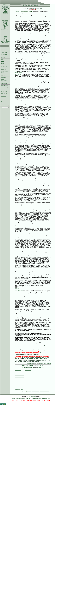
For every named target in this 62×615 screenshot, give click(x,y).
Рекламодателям (4, 101)
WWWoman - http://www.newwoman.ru (30, 5)
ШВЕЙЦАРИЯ (5, 24)
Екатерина (17, 11)
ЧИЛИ (5, 31)
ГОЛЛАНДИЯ (5, 14)
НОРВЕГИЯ (5, 11)
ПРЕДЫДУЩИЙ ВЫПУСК (27, 367)
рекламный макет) (46, 398)
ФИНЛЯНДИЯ (5, 12)
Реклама (13, 398)
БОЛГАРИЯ (5, 39)
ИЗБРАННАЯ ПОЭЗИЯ (4, 85)
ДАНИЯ (5, 10)
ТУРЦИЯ (5, 36)
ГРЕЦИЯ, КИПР (5, 20)
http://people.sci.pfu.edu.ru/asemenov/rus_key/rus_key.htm (35, 358)
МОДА (2, 59)
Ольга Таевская (30, 363)
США (5, 28)
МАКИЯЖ (2, 63)
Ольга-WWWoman (19, 74)
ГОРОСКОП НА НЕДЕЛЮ (4, 69)
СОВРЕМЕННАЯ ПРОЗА (4, 83)
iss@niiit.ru (17, 288)
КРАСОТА (2, 61)
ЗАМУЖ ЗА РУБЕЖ (4, 52)
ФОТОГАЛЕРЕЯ (3, 77)
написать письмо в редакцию (26, 343)
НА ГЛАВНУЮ (5, 4)
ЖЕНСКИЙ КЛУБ (4, 48)
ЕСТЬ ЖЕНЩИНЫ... (4, 75)
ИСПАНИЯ (5, 16)
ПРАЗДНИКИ (3, 57)
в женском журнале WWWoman (23, 398)
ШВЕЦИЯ (5, 9)
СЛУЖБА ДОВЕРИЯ (4, 54)
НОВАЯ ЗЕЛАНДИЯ (5, 35)
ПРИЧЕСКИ (3, 62)
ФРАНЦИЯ (5, 19)
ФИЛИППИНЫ (5, 32)
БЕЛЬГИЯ (5, 23)
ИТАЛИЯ (5, 26)
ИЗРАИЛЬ (5, 37)
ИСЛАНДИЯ (5, 13)
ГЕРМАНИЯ (5, 21)
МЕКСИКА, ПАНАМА (5, 29)
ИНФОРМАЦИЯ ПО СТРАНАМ (19, 389)
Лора (16, 233)
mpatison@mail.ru (18, 72)
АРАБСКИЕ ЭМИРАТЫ (5, 41)
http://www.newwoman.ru (44, 391)
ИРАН (5, 38)
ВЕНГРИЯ (5, 40)
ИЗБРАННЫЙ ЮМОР (4, 91)
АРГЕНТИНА (5, 30)
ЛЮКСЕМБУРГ (5, 25)
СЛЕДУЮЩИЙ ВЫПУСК (27, 365)
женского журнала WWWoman (45, 363)
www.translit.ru (18, 358)
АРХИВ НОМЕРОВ (4, 93)
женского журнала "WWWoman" (33, 391)
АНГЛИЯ (5, 15)
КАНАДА (5, 27)
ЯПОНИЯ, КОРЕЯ (5, 8)
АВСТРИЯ (5, 22)
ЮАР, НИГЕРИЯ (5, 42)
